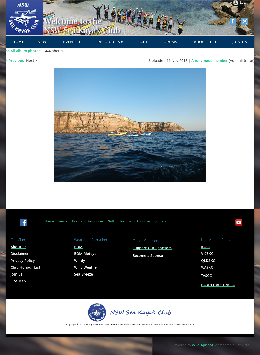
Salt (111, 221)
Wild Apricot (202, 345)
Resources (95, 221)
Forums (125, 221)
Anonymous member (209, 60)
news (63, 221)
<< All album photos (23, 50)
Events (77, 221)
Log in (244, 2)
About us (143, 221)
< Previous (15, 60)
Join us (160, 221)
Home (49, 221)
